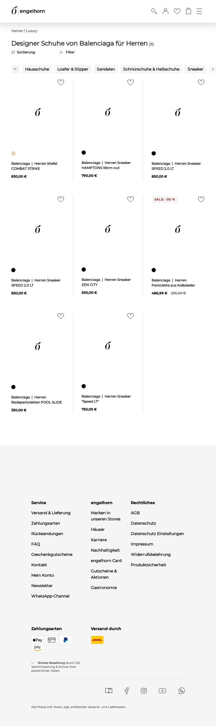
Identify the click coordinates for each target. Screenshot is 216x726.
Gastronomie (104, 587)
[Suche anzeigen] (154, 11)
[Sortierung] (31, 52)
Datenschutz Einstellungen (157, 533)
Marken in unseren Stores (105, 516)
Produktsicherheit (148, 564)
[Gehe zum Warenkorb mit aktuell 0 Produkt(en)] (188, 11)
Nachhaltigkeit (105, 550)
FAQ (35, 544)
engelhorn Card (106, 560)
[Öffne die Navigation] (199, 11)
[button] (165, 11)
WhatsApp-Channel (50, 596)
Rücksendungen (47, 533)
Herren (17, 31)
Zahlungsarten (45, 523)
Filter (70, 52)
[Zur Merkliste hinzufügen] (59, 84)
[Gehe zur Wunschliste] (177, 11)
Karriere (99, 539)
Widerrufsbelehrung (151, 554)
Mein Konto (42, 575)
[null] (37, 112)
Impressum (142, 544)
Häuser (98, 529)
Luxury (31, 31)
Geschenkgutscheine (51, 554)
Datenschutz (143, 523)
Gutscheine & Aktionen (104, 574)
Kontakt (39, 564)
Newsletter (42, 585)
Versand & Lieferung (51, 512)
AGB (135, 512)
